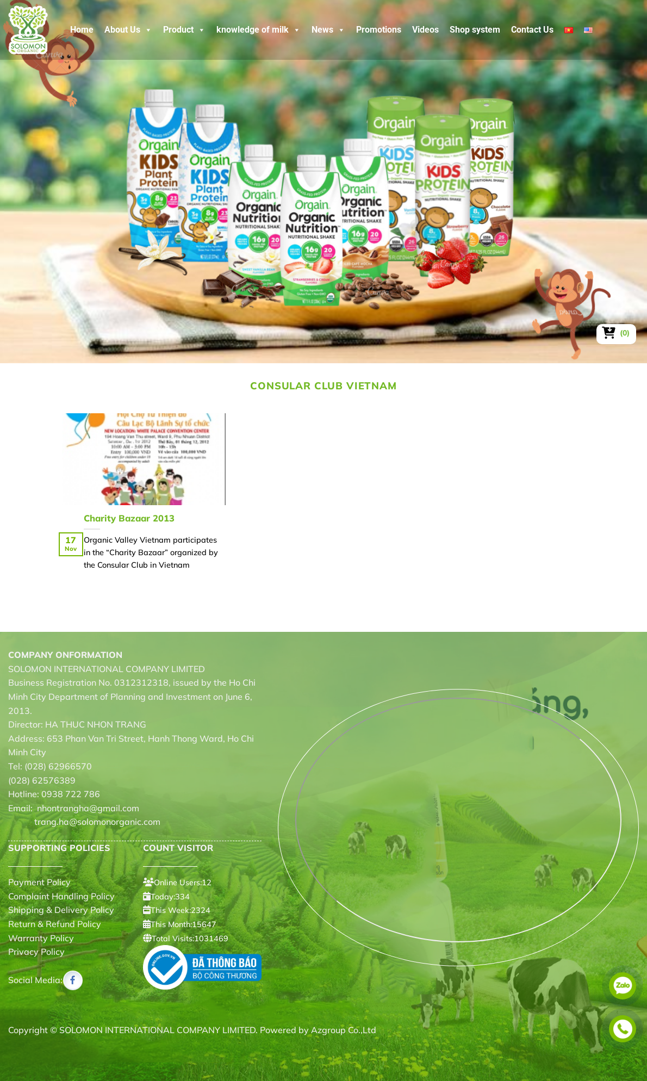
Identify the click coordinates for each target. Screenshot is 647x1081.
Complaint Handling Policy (61, 896)
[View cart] (616, 333)
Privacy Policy (36, 951)
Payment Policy (39, 882)
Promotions (378, 29)
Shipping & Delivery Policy (61, 909)
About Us (128, 30)
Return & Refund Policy (54, 923)
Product (184, 30)
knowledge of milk (258, 30)
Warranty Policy (41, 938)
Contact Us (532, 29)
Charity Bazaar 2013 (129, 518)
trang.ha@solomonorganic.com (84, 821)
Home (82, 29)
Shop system (475, 29)
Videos (425, 29)
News (328, 30)
